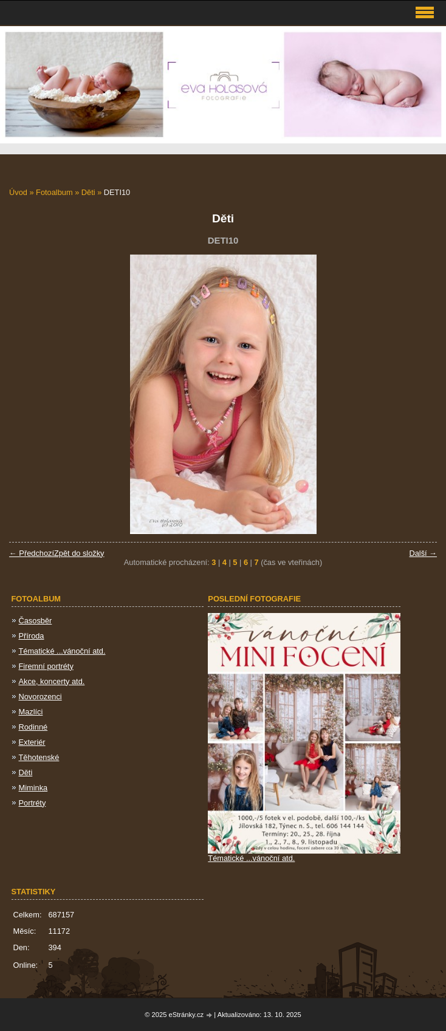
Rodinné (33, 726)
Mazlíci (31, 711)
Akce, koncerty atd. (52, 681)
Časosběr (35, 620)
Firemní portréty (46, 666)
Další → (423, 553)
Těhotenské (39, 757)
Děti (88, 192)
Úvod (18, 192)
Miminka (33, 787)
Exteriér (32, 742)
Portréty (32, 802)
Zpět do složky (79, 553)
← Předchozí (31, 553)
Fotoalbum (54, 192)
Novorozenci (40, 696)
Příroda (31, 635)
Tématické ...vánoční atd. (62, 651)
